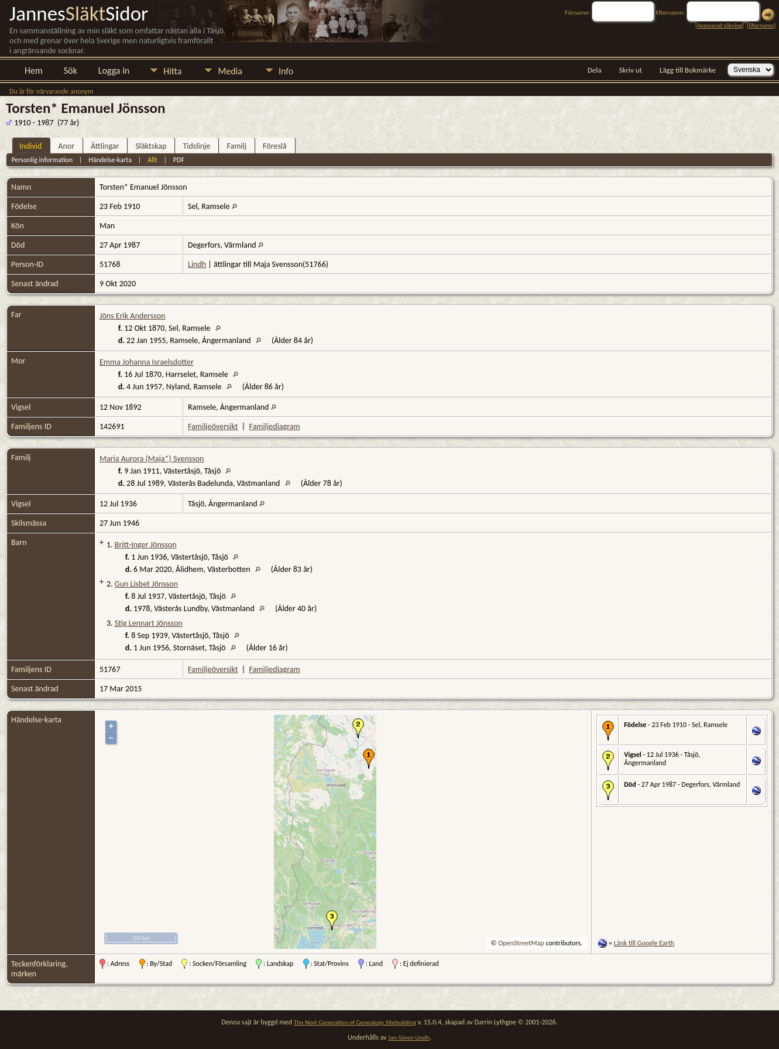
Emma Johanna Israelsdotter (146, 362)
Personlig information (42, 160)
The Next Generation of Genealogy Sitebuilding (355, 1022)
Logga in (113, 70)
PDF (178, 160)
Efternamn (761, 25)
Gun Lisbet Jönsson (146, 584)
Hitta (172, 71)
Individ (30, 146)
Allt (152, 160)
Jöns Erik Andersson (132, 316)
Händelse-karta (110, 160)
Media (230, 71)
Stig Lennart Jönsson (149, 623)
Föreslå (275, 146)
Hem (34, 70)
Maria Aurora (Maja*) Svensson (151, 459)
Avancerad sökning (719, 25)
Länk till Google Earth (644, 943)
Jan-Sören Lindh (409, 1037)
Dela (595, 70)
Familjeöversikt (213, 426)
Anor (66, 146)
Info (286, 71)
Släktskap (150, 146)
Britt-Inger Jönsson (146, 545)
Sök (70, 70)
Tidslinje (196, 146)
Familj (236, 146)
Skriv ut (630, 70)
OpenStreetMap (521, 943)
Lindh (197, 264)
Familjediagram (274, 426)
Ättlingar (105, 146)
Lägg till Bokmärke (688, 70)
